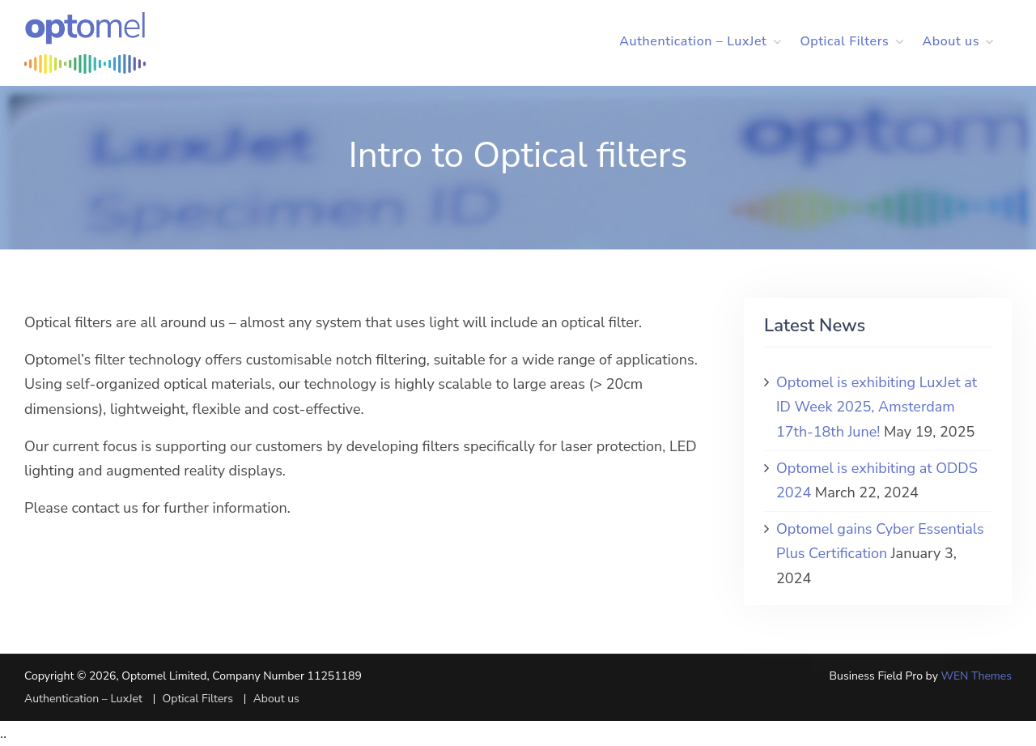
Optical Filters (844, 41)
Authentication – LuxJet (692, 41)
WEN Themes (976, 676)
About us (950, 41)
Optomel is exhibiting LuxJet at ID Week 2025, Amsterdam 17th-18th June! (876, 407)
